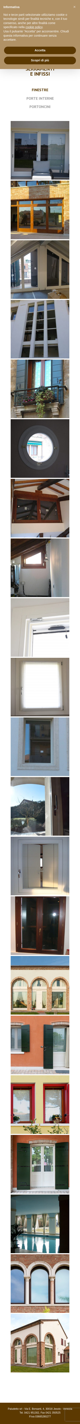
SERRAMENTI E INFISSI (40, 71)
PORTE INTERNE (40, 98)
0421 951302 (31, 1412)
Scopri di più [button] (40, 60)
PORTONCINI (40, 106)
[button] (74, 6)
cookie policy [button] (34, 27)
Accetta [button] (40, 50)
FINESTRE (40, 89)
